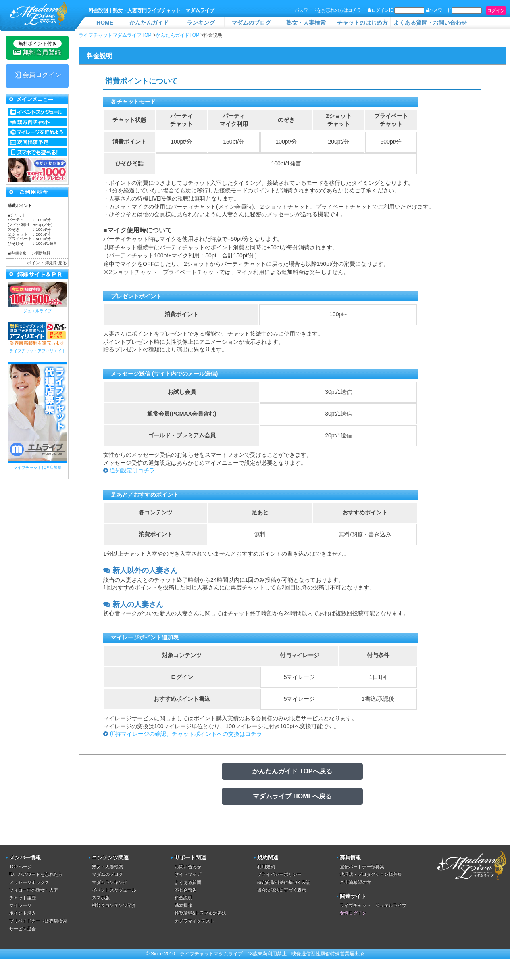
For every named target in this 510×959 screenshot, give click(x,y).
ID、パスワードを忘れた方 (35, 874)
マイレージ (20, 905)
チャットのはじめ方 (362, 22)
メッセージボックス (29, 882)
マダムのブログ (251, 22)
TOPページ (20, 866)
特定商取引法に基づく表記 (283, 882)
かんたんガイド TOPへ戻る (292, 771)
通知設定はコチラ (132, 470)
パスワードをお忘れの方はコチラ (328, 10)
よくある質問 (188, 882)
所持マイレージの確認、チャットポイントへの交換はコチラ (186, 734)
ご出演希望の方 (355, 882)
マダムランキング (109, 882)
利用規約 (266, 866)
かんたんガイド (149, 22)
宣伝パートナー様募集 (362, 866)
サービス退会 (22, 928)
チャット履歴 (22, 897)
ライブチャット (197, 954)
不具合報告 (186, 890)
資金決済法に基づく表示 (281, 890)
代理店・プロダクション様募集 (371, 874)
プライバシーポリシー (279, 874)
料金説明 (183, 897)
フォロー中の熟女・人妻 (33, 890)
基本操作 (183, 905)
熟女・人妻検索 (306, 22)
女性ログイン (353, 913)
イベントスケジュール (114, 890)
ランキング (201, 22)
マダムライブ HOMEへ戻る (292, 796)
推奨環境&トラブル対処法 (200, 913)
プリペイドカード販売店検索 (38, 921)
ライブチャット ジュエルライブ (373, 905)
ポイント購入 (22, 913)
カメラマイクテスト (194, 921)
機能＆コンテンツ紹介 (114, 905)
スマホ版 (101, 897)
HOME (104, 22)
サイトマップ (188, 874)
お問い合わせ (188, 866)
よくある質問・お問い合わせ (430, 22)
